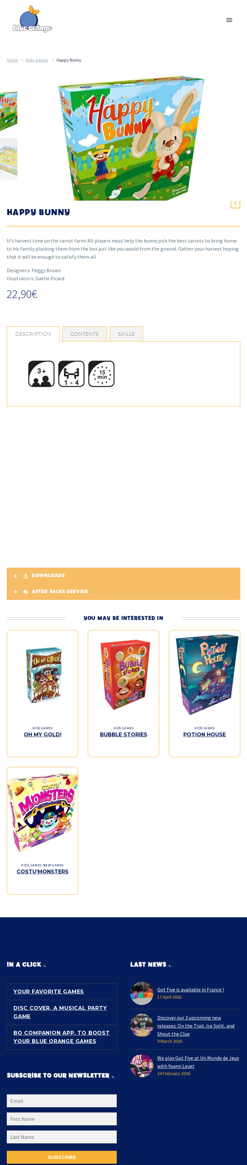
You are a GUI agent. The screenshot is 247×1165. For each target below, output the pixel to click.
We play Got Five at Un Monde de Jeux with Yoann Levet (198, 1059)
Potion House (204, 745)
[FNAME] (62, 1117)
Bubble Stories (123, 745)
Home (12, 60)
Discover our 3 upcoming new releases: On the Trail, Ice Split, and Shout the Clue (195, 1023)
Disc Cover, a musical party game (60, 1009)
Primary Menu (229, 20)
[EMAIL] (62, 1099)
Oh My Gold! (42, 745)
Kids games (37, 60)
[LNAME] (62, 1135)
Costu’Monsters (43, 875)
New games (53, 869)
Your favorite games (49, 989)
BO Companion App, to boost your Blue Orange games (62, 1034)
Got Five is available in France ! (190, 987)
